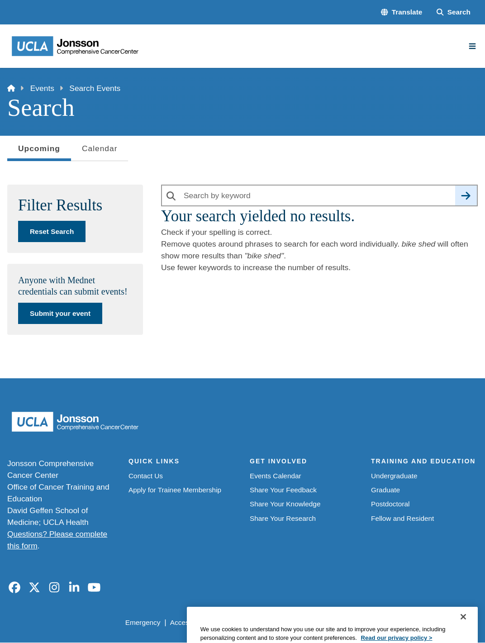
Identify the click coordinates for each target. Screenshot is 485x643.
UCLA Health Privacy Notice (333, 622)
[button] (401, 12)
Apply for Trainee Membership (174, 490)
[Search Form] (453, 12)
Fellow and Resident (402, 518)
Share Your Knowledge (285, 504)
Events (42, 88)
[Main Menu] (472, 46)
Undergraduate (394, 476)
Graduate (385, 490)
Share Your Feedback (283, 490)
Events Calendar (275, 476)
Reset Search (52, 231)
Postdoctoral (390, 504)
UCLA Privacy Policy (249, 622)
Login (395, 622)
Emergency (143, 622)
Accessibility (189, 622)
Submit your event (60, 313)
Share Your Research (283, 518)
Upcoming (39, 151)
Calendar (100, 148)
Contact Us (145, 476)
